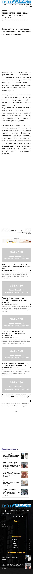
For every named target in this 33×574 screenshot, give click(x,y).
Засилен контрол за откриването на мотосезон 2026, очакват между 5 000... (16, 397)
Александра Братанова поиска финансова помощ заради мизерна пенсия (16, 266)
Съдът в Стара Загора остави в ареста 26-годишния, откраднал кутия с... (15, 300)
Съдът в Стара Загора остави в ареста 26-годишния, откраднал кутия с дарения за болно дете (11, 464)
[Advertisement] (16, 54)
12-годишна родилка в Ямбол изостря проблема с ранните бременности (14, 333)
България (4, 10)
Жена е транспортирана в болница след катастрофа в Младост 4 (15, 364)
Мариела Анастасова (8, 20)
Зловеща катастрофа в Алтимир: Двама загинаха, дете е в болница (24, 232)
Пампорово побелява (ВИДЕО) (9, 230)
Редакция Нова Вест (7, 270)
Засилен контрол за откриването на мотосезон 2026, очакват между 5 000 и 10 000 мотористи (11, 491)
